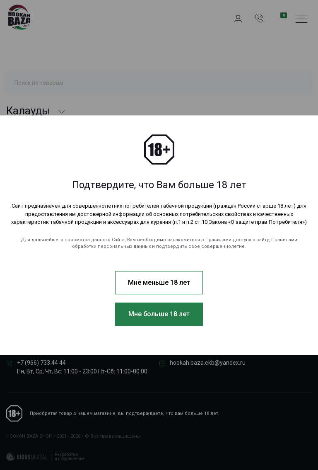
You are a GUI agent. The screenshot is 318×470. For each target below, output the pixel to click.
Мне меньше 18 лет (159, 282)
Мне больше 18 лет (159, 314)
